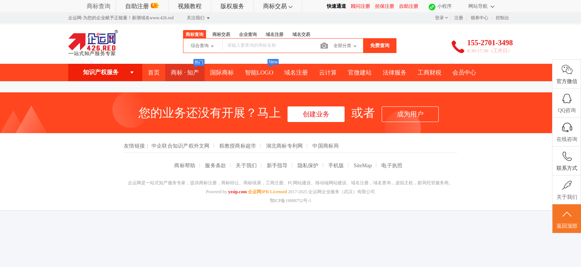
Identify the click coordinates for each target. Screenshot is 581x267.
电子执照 (391, 165)
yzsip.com (237, 191)
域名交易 (301, 34)
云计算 (328, 72)
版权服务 (232, 6)
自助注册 (142, 6)
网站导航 (481, 6)
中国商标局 (325, 146)
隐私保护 (308, 165)
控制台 (502, 17)
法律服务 (394, 72)
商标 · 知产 (185, 72)
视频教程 (190, 6)
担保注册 (384, 6)
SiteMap (363, 165)
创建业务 (316, 114)
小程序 (444, 6)
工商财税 (429, 72)
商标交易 (277, 6)
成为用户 (410, 114)
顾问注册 (360, 6)
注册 (458, 17)
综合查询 (203, 46)
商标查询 (98, 6)
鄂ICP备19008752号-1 (291, 200)
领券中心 (479, 17)
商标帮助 (184, 165)
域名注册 (274, 34)
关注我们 (199, 18)
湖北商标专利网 (284, 146)
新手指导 (277, 165)
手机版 (336, 165)
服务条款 (215, 165)
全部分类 (345, 46)
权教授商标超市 (237, 146)
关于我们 (246, 165)
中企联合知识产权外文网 (181, 146)
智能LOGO (259, 72)
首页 (154, 72)
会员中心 (464, 72)
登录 (439, 17)
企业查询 (248, 34)
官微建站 (360, 72)
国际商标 (222, 72)
